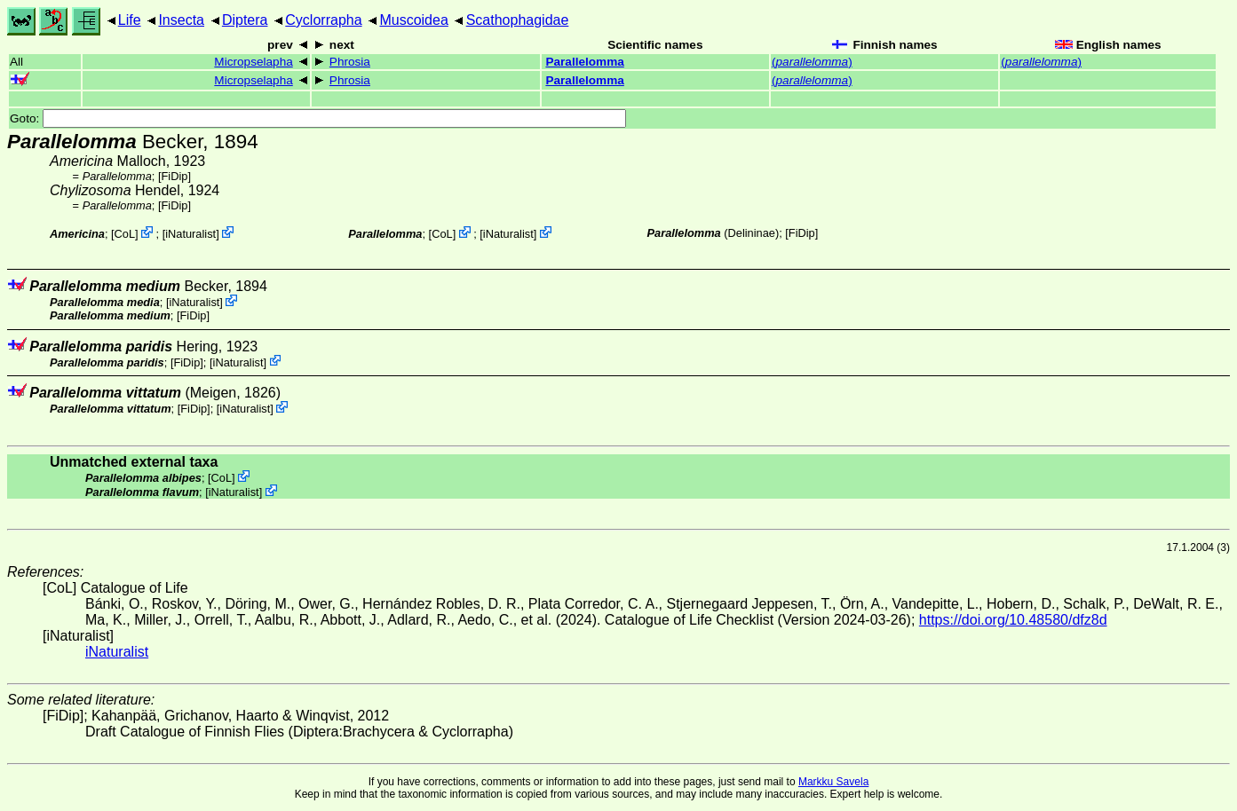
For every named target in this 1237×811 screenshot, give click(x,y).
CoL (125, 233)
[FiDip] (174, 176)
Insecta (181, 20)
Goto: (318, 118)
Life (129, 20)
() (812, 61)
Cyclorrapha (323, 20)
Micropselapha (253, 61)
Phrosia (349, 61)
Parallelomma (584, 61)
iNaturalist (190, 233)
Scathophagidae (517, 20)
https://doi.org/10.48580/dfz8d (1013, 619)
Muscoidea (413, 20)
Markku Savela (833, 782)
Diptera (245, 20)
